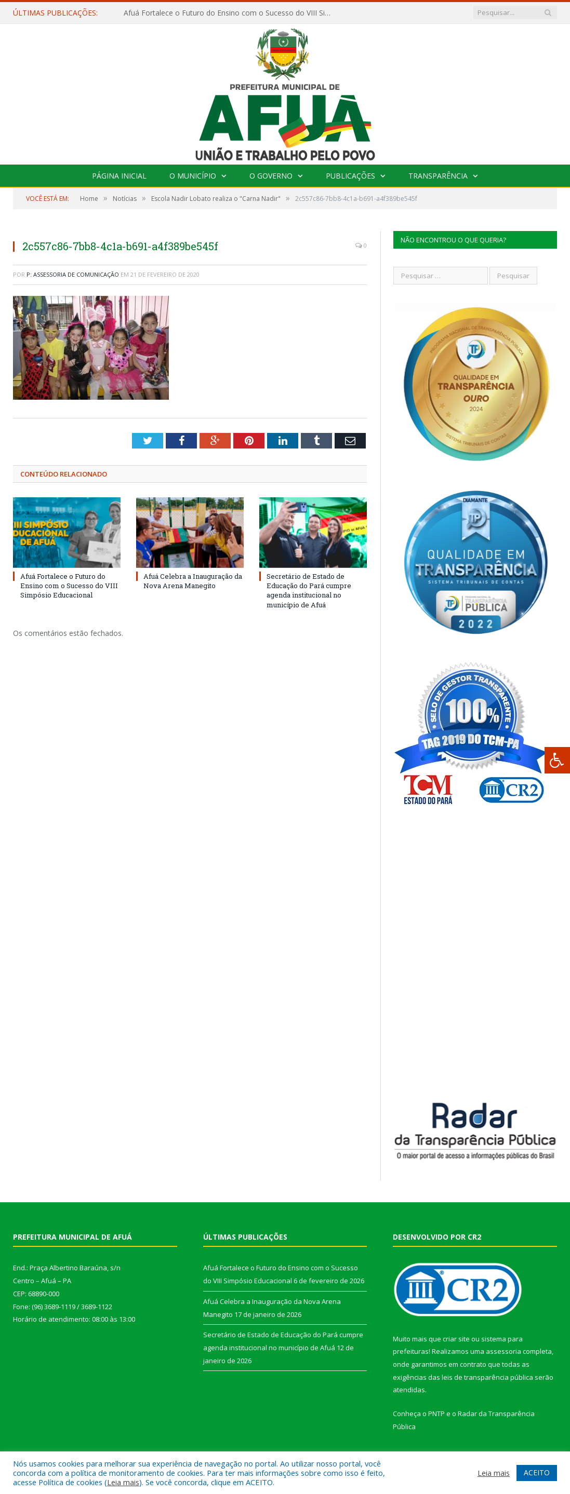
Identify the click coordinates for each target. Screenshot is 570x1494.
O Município (192, 176)
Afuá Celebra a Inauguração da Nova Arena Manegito (192, 581)
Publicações (350, 176)
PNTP (436, 1413)
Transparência (438, 176)
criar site (456, 1338)
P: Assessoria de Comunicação (72, 274)
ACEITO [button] (537, 1472)
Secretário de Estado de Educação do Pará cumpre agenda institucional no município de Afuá (309, 590)
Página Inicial (119, 176)
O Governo (271, 176)
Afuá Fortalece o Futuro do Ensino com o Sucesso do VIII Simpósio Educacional (230, 13)
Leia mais (123, 1482)
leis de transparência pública (487, 1377)
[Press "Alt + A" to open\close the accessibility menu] (557, 760)
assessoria (503, 1351)
